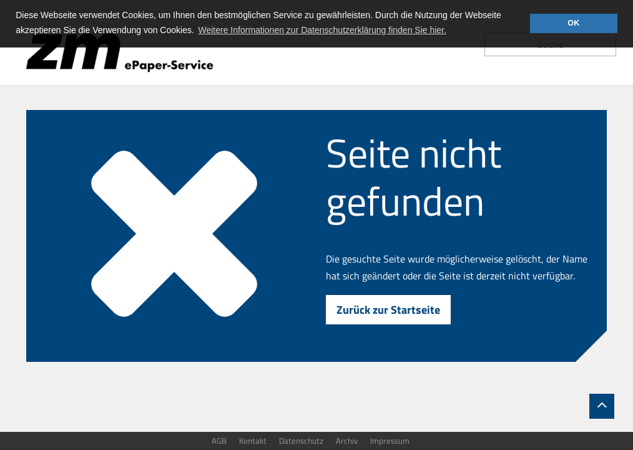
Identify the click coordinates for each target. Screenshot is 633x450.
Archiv (347, 440)
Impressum (390, 440)
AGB (219, 440)
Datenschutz (301, 440)
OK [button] (573, 23)
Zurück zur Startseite (388, 309)
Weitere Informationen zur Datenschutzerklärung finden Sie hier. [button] (322, 30)
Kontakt (253, 440)
